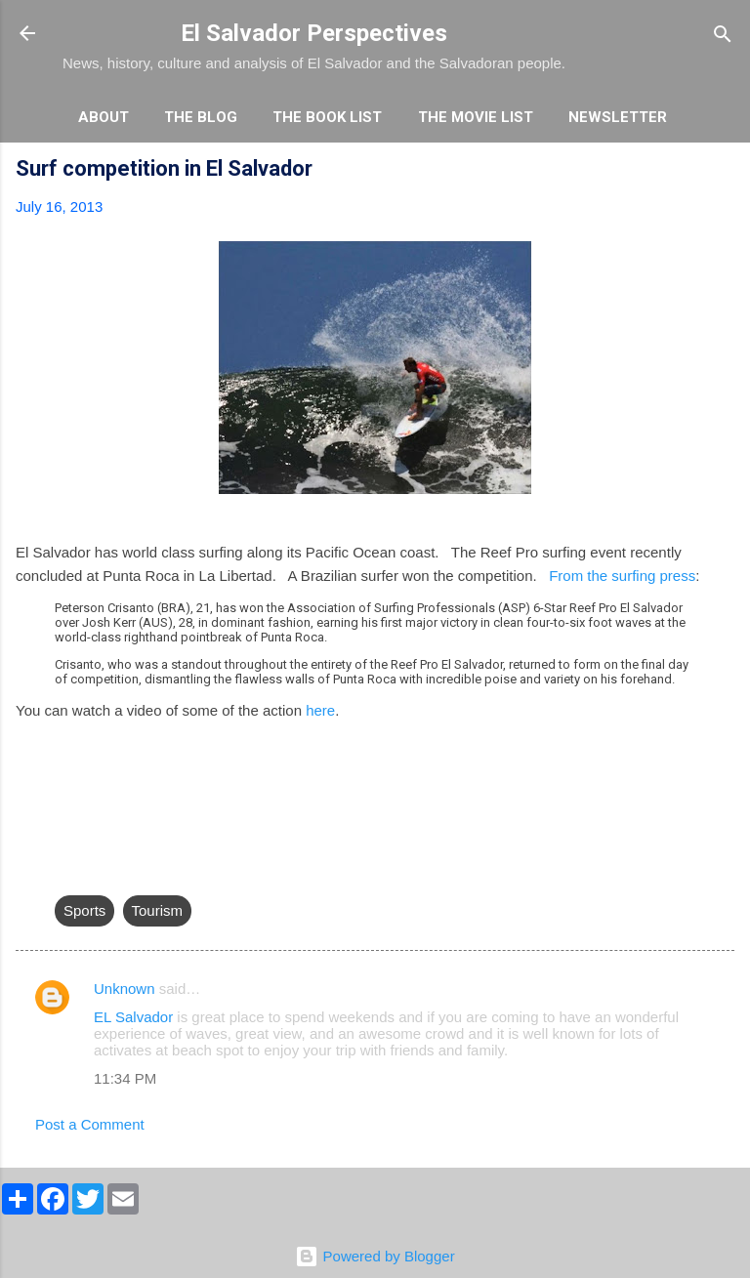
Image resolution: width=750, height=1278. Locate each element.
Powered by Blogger (374, 1256)
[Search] (722, 36)
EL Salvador (135, 1017)
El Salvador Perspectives (314, 33)
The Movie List (475, 117)
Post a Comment (90, 1124)
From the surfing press (622, 575)
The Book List (327, 117)
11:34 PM (125, 1078)
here (320, 710)
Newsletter (617, 117)
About (103, 117)
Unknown (124, 988)
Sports (84, 910)
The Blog (200, 117)
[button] (722, 171)
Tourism (158, 910)
